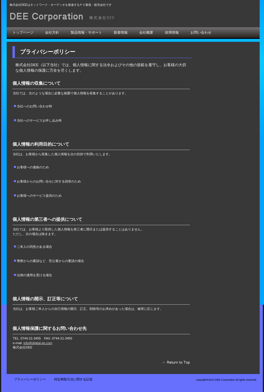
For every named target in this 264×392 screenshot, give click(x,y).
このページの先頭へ (174, 364)
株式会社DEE (75, 16)
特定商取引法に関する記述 (73, 379)
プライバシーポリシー (30, 379)
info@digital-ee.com (38, 343)
